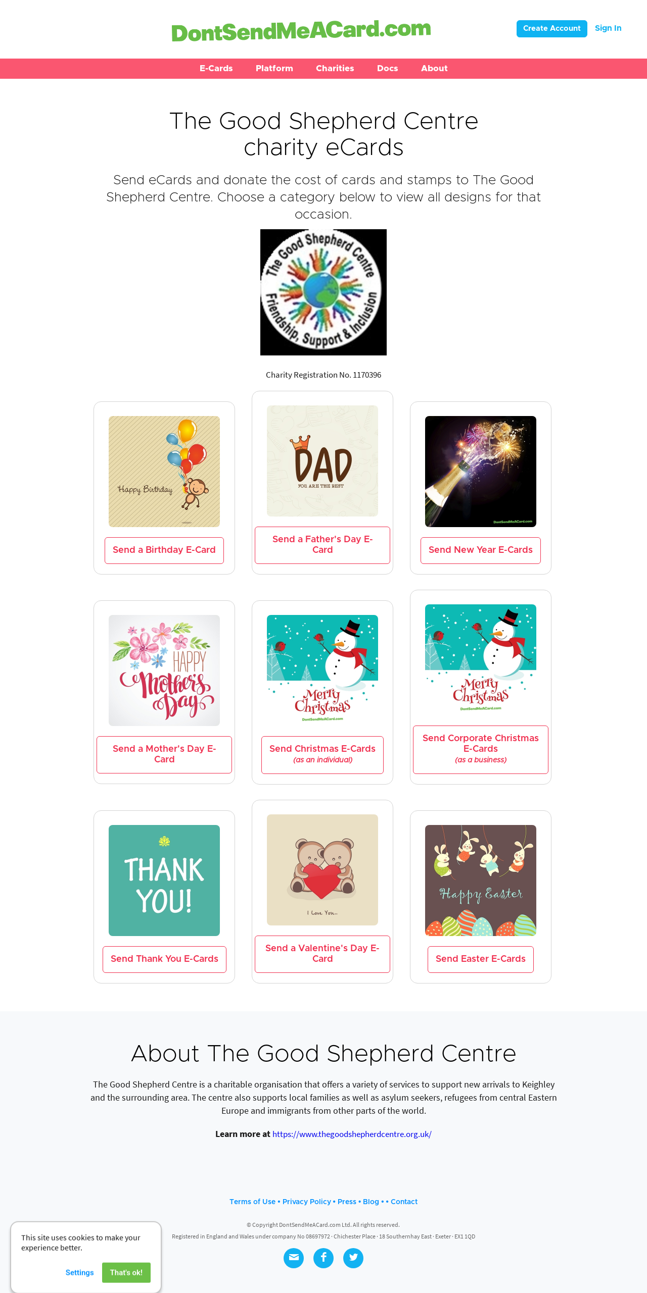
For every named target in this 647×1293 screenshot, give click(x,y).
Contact (404, 1202)
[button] (216, 69)
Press (347, 1202)
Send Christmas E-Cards (322, 754)
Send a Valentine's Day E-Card (322, 954)
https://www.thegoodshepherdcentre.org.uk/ (352, 1134)
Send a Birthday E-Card (164, 550)
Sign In (608, 28)
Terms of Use (252, 1202)
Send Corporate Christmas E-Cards (481, 749)
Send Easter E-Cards (481, 959)
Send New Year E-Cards (481, 550)
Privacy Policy (307, 1202)
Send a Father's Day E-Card (322, 545)
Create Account (552, 28)
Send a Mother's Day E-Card (164, 754)
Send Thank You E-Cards (164, 959)
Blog (371, 1202)
